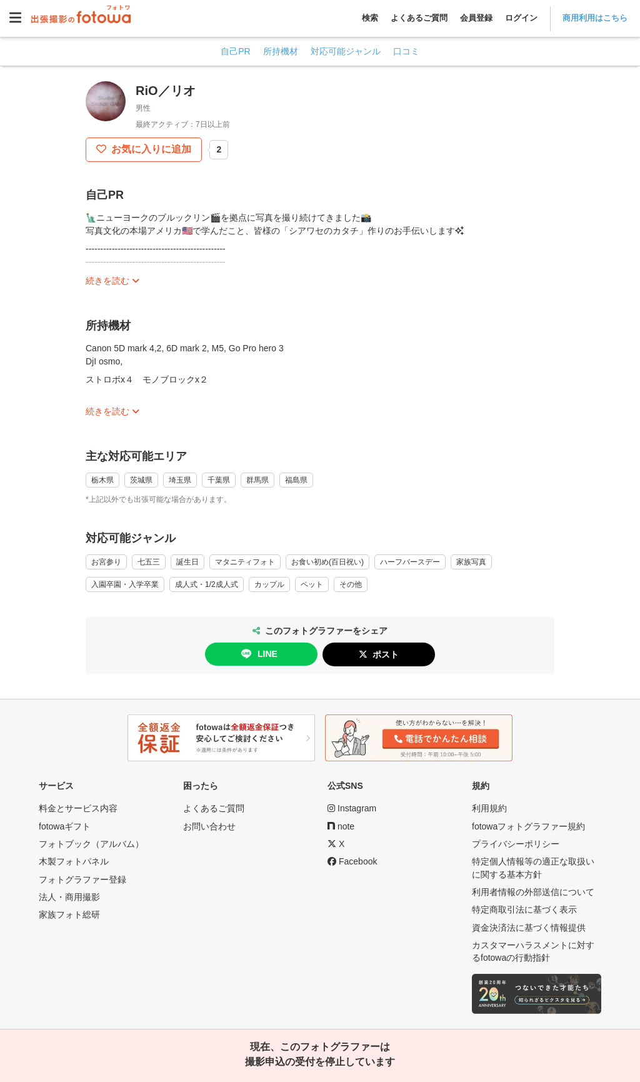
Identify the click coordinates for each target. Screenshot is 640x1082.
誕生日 (187, 562)
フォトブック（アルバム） (91, 844)
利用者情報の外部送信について (533, 892)
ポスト (385, 654)
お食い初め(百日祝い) (327, 562)
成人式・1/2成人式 (206, 584)
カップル (269, 584)
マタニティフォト (245, 562)
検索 (370, 18)
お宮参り (106, 562)
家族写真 (471, 562)
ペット (312, 584)
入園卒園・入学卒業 (125, 584)
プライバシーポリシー (515, 844)
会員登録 (476, 18)
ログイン (521, 18)
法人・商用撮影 (69, 897)
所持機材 (280, 51)
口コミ (406, 51)
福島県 (296, 480)
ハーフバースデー (410, 562)
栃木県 (102, 480)
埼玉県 (180, 480)
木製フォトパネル (74, 861)
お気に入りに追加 (150, 149)
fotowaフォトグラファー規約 (528, 826)
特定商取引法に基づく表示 (524, 909)
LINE (258, 653)
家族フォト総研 (69, 914)
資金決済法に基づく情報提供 (529, 928)
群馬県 (257, 480)
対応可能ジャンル (346, 51)
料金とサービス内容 (78, 808)
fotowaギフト (65, 826)
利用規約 (489, 808)
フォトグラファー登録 (82, 879)
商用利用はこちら (595, 18)
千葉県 (219, 480)
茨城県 (141, 480)
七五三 (149, 562)
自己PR (235, 51)
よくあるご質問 (419, 18)
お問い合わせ (209, 826)
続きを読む (107, 281)
